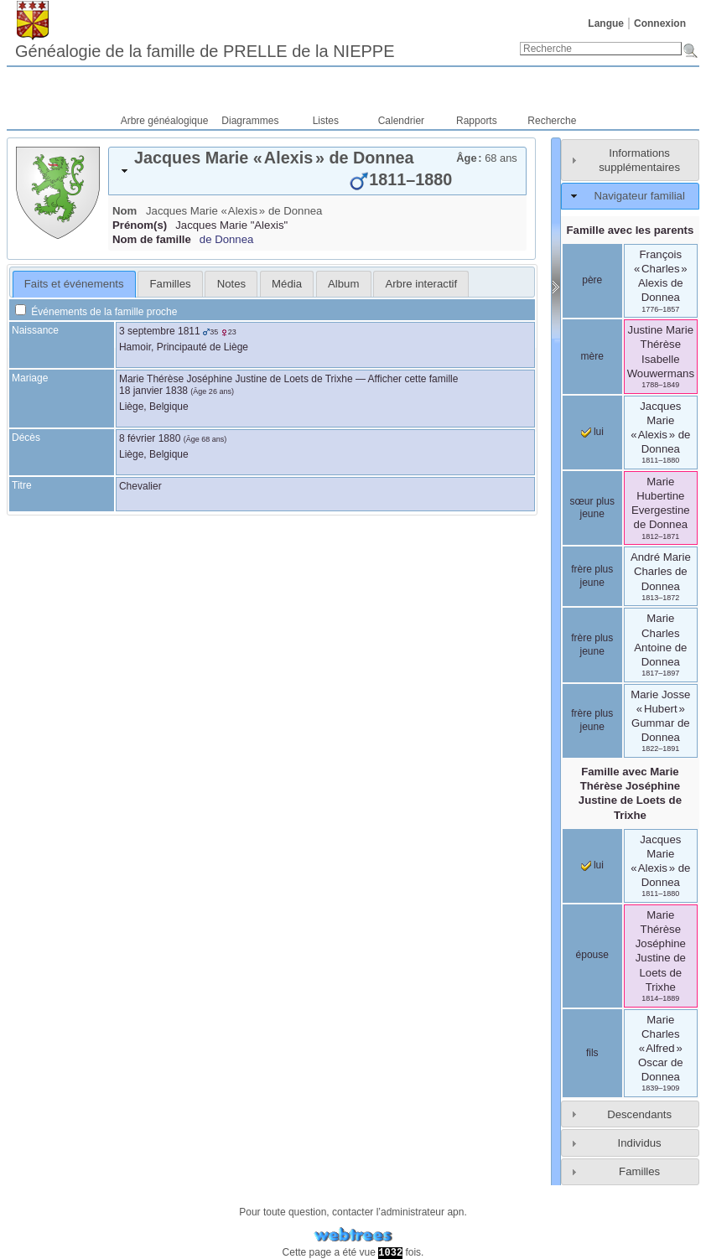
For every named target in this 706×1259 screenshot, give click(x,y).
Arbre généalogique (165, 121)
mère (592, 356)
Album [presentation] (343, 283)
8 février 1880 (149, 438)
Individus (640, 1143)
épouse (592, 955)
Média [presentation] (287, 283)
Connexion (660, 23)
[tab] (317, 171)
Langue (606, 23)
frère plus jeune (592, 575)
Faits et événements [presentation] (74, 283)
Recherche (551, 121)
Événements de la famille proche (96, 312)
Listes (326, 121)
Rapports (476, 121)
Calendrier (401, 121)
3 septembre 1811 (159, 331)
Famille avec (630, 793)
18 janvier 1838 (153, 390)
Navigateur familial (639, 195)
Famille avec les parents (630, 230)
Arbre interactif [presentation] (421, 283)
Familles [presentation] (170, 283)
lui (592, 432)
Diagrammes (249, 121)
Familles (639, 1171)
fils (592, 1053)
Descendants (639, 1114)
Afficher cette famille (413, 379)
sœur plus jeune (592, 508)
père (592, 280)
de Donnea (227, 239)
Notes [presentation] (231, 283)
